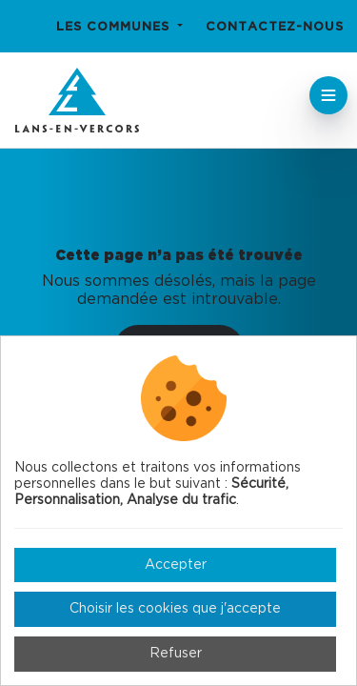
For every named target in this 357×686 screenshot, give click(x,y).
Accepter (176, 565)
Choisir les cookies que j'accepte (175, 608)
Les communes (115, 27)
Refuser (175, 653)
